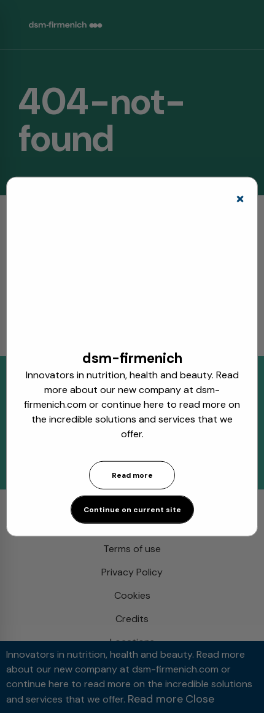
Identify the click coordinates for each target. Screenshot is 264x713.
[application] (132, 276)
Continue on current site (132, 510)
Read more (132, 475)
